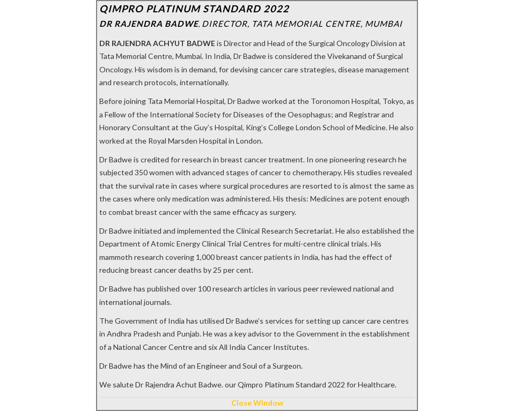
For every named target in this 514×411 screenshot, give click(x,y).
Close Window (257, 402)
